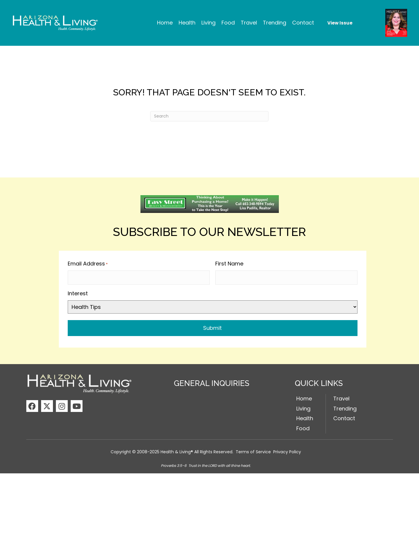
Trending (345, 407)
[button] (32, 404)
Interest (78, 292)
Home (304, 397)
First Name (229, 263)
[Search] (209, 116)
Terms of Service (253, 450)
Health (304, 417)
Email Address (88, 264)
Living (303, 407)
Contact (344, 417)
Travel (341, 397)
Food (303, 427)
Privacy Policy (287, 450)
